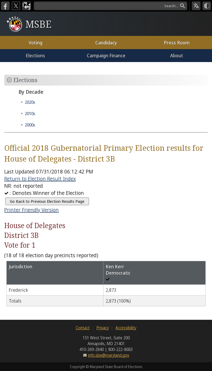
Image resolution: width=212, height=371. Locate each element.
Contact (83, 328)
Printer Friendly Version (31, 209)
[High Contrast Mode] (206, 6)
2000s (30, 125)
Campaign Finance (106, 55)
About (176, 55)
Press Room (177, 42)
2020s (30, 102)
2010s (30, 113)
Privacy (102, 328)
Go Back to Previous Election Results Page (47, 201)
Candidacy (106, 42)
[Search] (110, 6)
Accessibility (125, 328)
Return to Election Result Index (40, 178)
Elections (35, 55)
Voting (35, 42)
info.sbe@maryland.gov (108, 355)
